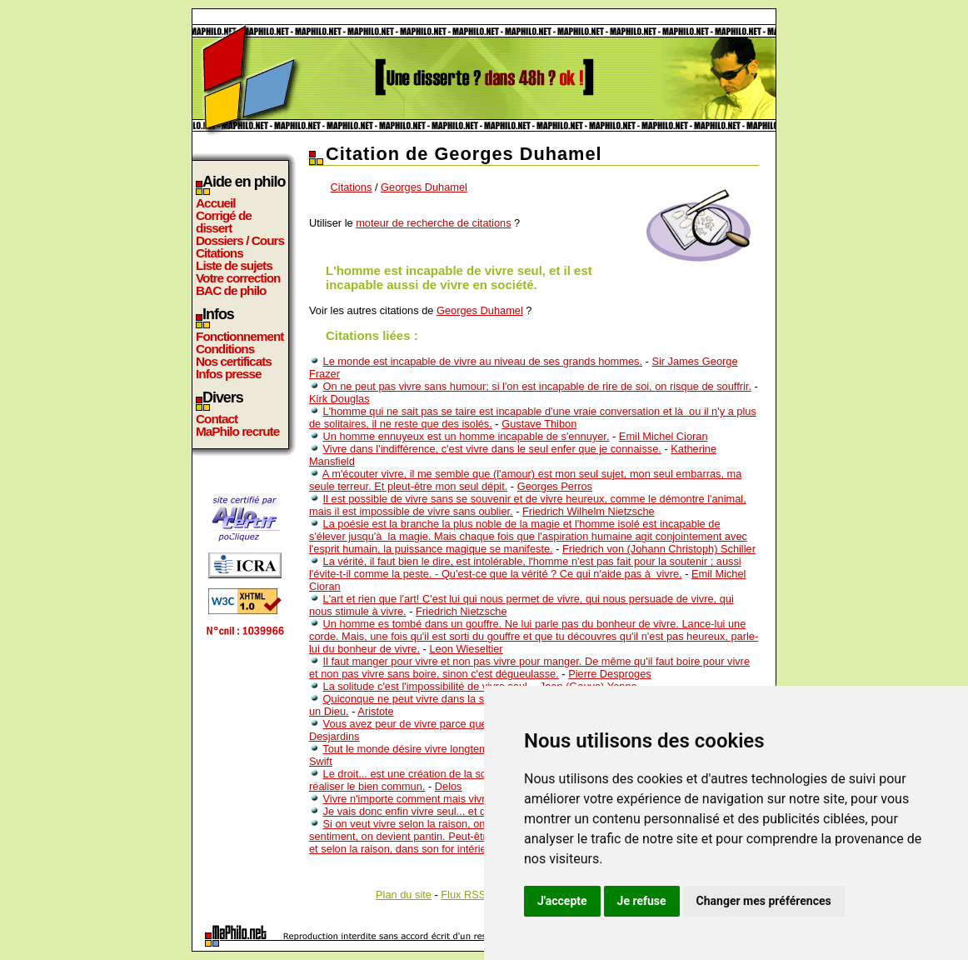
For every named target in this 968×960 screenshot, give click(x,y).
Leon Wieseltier (465, 648)
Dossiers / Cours (240, 240)
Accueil (216, 203)
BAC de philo (231, 290)
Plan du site (404, 894)
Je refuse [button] (641, 901)
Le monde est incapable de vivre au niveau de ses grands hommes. (482, 361)
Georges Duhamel (424, 187)
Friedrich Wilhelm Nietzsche (588, 511)
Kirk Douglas (339, 398)
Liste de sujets (234, 265)
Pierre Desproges (609, 674)
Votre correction (238, 278)
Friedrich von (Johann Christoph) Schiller (659, 548)
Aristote (375, 711)
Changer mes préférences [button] (763, 901)
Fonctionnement (239, 336)
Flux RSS (463, 894)
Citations (219, 253)
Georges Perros (554, 486)
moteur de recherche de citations (433, 223)
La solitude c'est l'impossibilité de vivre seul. (427, 686)
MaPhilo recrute (237, 431)
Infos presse (228, 374)
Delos (448, 786)
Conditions (225, 348)
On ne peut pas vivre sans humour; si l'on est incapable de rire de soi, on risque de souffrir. (537, 386)
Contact (216, 418)
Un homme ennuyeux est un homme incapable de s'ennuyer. (466, 436)
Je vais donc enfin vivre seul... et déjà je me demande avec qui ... (478, 811)
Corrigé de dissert (224, 221)
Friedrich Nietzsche (461, 611)
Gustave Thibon (538, 424)
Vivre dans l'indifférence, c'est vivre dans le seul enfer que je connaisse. (492, 448)
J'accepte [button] (562, 901)
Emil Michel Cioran (663, 436)
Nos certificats (234, 361)
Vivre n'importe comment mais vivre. (409, 798)
